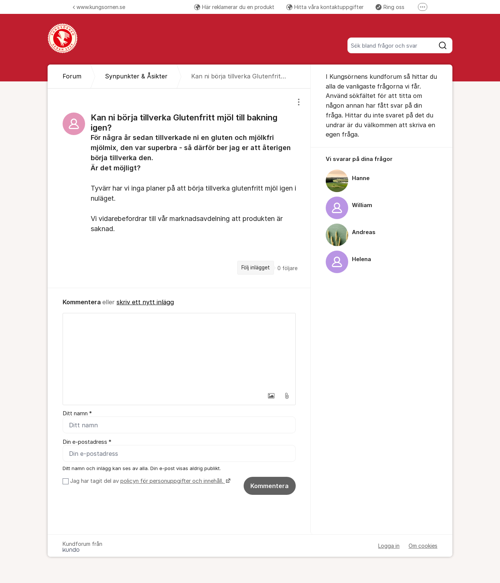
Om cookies (423, 545)
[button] (271, 395)
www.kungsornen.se (99, 7)
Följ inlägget (255, 267)
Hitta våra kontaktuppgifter (325, 7)
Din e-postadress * (87, 442)
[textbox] (179, 350)
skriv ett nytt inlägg (145, 302)
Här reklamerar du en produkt (234, 7)
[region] (179, 188)
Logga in (389, 545)
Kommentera (269, 486)
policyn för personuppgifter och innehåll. (172, 481)
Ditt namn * (77, 413)
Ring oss (390, 7)
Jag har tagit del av (149, 481)
